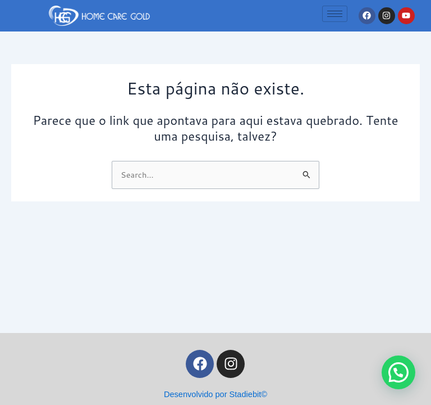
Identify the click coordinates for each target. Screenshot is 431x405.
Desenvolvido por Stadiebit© (215, 394)
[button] (398, 372)
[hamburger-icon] (334, 14)
